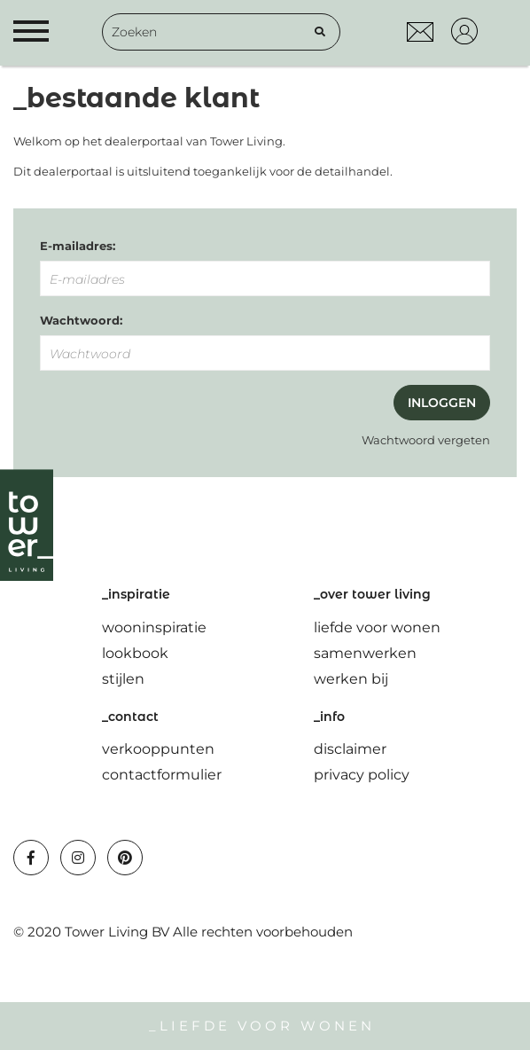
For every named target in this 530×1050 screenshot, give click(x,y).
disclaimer (350, 748)
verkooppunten (158, 748)
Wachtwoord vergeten (426, 440)
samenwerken (365, 653)
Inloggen (442, 403)
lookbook (135, 653)
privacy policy (361, 774)
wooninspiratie (154, 627)
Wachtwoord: (81, 320)
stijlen (123, 678)
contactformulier (162, 774)
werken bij (351, 678)
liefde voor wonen (377, 627)
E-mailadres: (77, 246)
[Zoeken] (319, 32)
